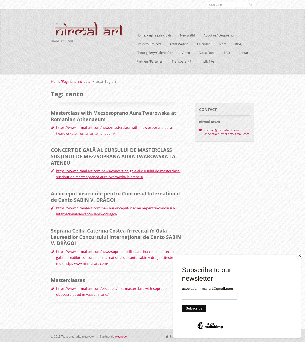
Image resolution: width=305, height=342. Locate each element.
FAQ (227, 52)
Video (186, 52)
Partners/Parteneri (149, 61)
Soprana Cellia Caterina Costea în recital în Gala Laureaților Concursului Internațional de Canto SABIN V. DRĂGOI (116, 236)
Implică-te (207, 61)
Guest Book (206, 52)
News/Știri (187, 35)
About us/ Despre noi (219, 35)
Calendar (203, 43)
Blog (238, 43)
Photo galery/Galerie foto (154, 52)
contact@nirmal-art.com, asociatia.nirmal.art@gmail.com (226, 131)
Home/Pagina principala (154, 35)
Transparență (181, 61)
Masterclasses (68, 279)
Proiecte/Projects (148, 43)
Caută (250, 4)
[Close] (300, 255)
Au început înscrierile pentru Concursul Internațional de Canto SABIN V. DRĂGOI (115, 196)
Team (222, 43)
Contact (244, 52)
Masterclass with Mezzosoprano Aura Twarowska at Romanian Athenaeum (113, 115)
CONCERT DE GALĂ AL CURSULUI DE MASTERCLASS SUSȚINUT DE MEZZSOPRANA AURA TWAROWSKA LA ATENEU (113, 155)
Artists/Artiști (179, 43)
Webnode (121, 336)
